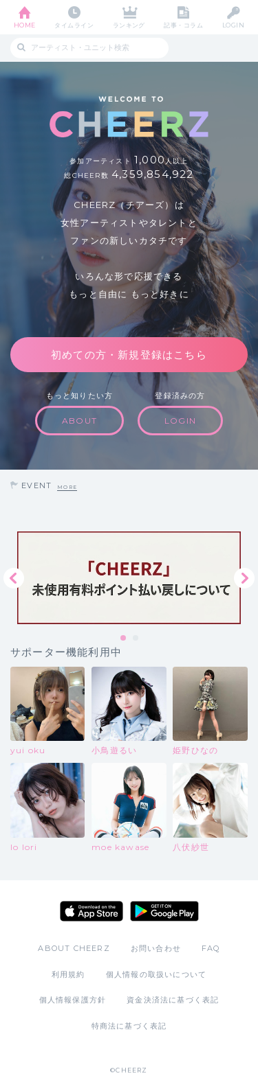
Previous (13, 578)
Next (244, 578)
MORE (67, 487)
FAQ (211, 948)
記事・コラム (183, 25)
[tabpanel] (129, 577)
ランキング (129, 25)
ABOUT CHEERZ (73, 948)
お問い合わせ (156, 948)
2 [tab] (136, 638)
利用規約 (68, 974)
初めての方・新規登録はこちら (129, 354)
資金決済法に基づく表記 (173, 1000)
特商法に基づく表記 (129, 1026)
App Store (91, 911)
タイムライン (74, 25)
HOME (25, 25)
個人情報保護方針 (73, 1000)
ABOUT (79, 420)
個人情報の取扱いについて (156, 974)
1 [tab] (123, 638)
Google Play (164, 911)
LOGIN (233, 25)
